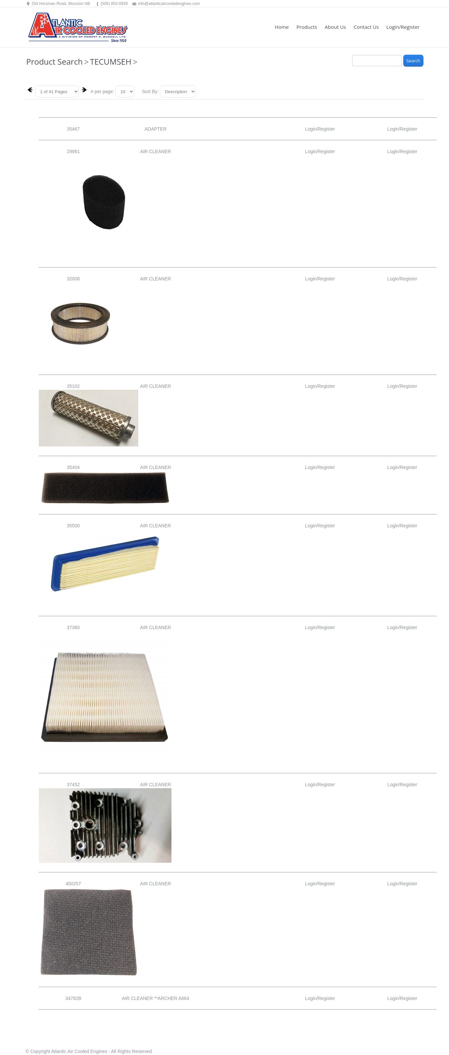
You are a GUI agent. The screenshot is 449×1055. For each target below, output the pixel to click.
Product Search (54, 61)
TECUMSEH (110, 61)
